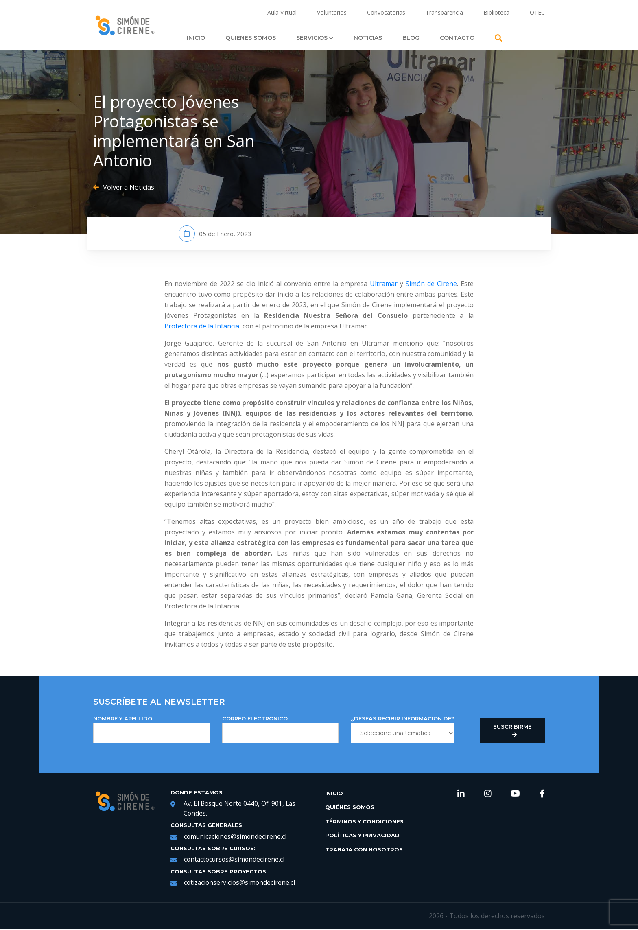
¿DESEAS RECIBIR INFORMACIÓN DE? (402, 729)
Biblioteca (496, 12)
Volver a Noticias (123, 187)
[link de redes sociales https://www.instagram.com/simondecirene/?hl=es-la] (488, 794)
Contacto (457, 38)
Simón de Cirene (431, 283)
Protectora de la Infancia (201, 326)
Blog (411, 38)
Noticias (368, 38)
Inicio (196, 38)
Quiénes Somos (250, 38)
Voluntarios (332, 12)
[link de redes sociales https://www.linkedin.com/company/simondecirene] (461, 794)
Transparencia (444, 12)
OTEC (537, 12)
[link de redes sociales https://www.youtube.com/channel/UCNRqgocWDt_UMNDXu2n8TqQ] (515, 794)
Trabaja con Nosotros (364, 849)
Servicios (314, 38)
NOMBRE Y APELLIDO (151, 729)
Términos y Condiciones (364, 821)
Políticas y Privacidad (362, 835)
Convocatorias (386, 12)
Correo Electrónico (280, 729)
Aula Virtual (282, 12)
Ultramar (384, 283)
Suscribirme (512, 730)
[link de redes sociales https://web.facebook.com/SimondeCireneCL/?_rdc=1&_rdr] (542, 794)
